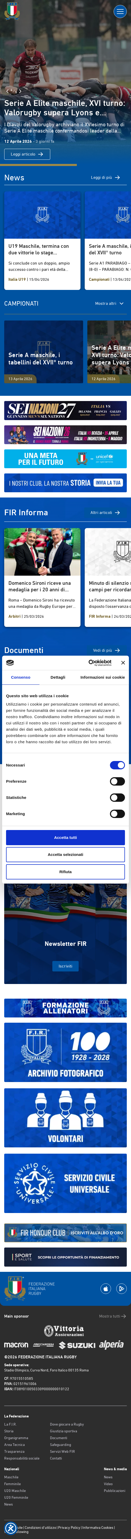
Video (108, 1484)
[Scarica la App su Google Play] (121, 1288)
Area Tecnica (14, 1445)
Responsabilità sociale (21, 1458)
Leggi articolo (27, 154)
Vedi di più (106, 650)
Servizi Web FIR (62, 1451)
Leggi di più (105, 177)
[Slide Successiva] (20, 91)
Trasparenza (14, 1451)
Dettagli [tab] (58, 677)
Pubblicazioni (114, 1491)
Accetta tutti (65, 837)
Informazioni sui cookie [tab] (102, 677)
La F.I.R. (10, 1424)
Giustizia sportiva (63, 1431)
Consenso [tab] (20, 677)
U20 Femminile (16, 1497)
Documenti (58, 1438)
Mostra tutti (113, 1316)
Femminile (12, 1484)
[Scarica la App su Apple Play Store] (105, 1288)
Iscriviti (65, 966)
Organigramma (16, 1438)
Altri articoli (105, 513)
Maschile (11, 1477)
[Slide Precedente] (7, 91)
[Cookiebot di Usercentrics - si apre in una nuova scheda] (89, 663)
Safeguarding (60, 1445)
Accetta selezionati (65, 854)
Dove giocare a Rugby (67, 1424)
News (8, 1504)
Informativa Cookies (97, 1527)
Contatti (56, 1458)
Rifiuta (65, 871)
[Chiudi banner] (123, 663)
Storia (8, 1431)
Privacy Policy (69, 1527)
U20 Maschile (15, 1491)
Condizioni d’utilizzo (40, 1527)
